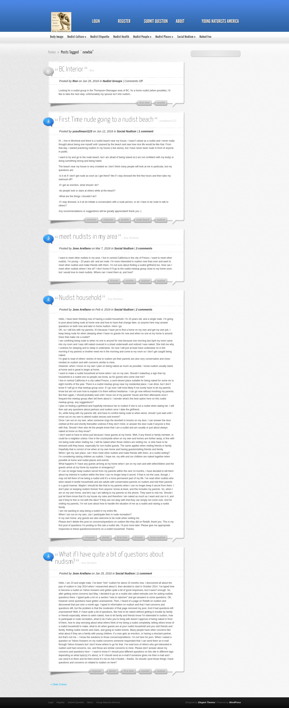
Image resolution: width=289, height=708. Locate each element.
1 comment (145, 131)
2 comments (144, 309)
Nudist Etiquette (99, 37)
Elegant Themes (206, 702)
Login (51, 702)
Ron (92, 70)
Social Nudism (186, 37)
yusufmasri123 (168, 120)
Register (61, 702)
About (90, 702)
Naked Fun (205, 37)
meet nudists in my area (88, 237)
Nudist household (80, 298)
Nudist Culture (76, 37)
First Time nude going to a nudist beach (106, 119)
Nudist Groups (112, 81)
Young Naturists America (108, 702)
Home (52, 52)
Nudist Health (121, 37)
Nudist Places (164, 37)
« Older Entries (59, 684)
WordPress (235, 702)
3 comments (144, 248)
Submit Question (76, 702)
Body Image (56, 37)
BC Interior (71, 69)
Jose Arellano (131, 237)
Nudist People (142, 37)
